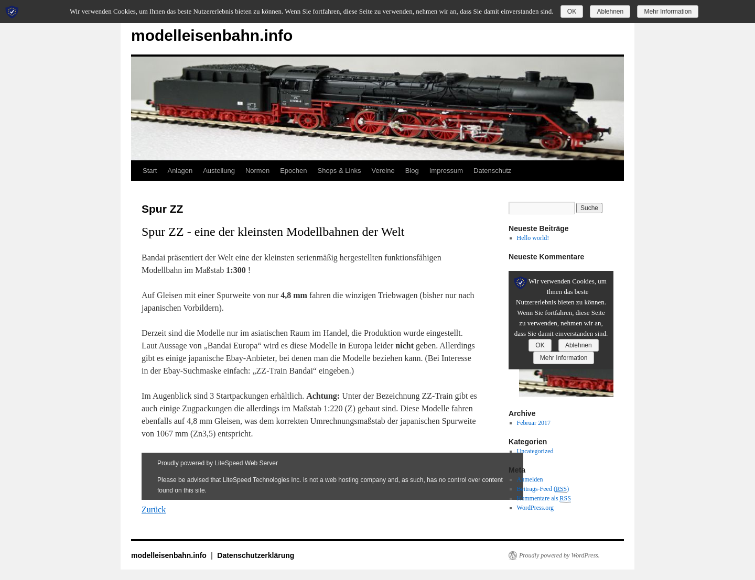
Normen (257, 170)
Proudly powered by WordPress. (559, 555)
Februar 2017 (534, 422)
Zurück (154, 509)
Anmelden (530, 479)
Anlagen (179, 170)
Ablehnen (610, 11)
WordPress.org (535, 507)
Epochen (293, 170)
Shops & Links (339, 170)
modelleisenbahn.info (212, 35)
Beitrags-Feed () (543, 489)
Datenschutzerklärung (255, 555)
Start (150, 170)
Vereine (383, 170)
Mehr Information (668, 11)
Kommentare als (544, 498)
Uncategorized (535, 451)
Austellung (219, 170)
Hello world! (533, 238)
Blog (412, 170)
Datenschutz (492, 170)
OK (571, 11)
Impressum (446, 170)
